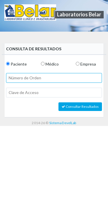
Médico (52, 64)
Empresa (88, 64)
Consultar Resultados (80, 106)
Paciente (19, 64)
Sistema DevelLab (62, 122)
